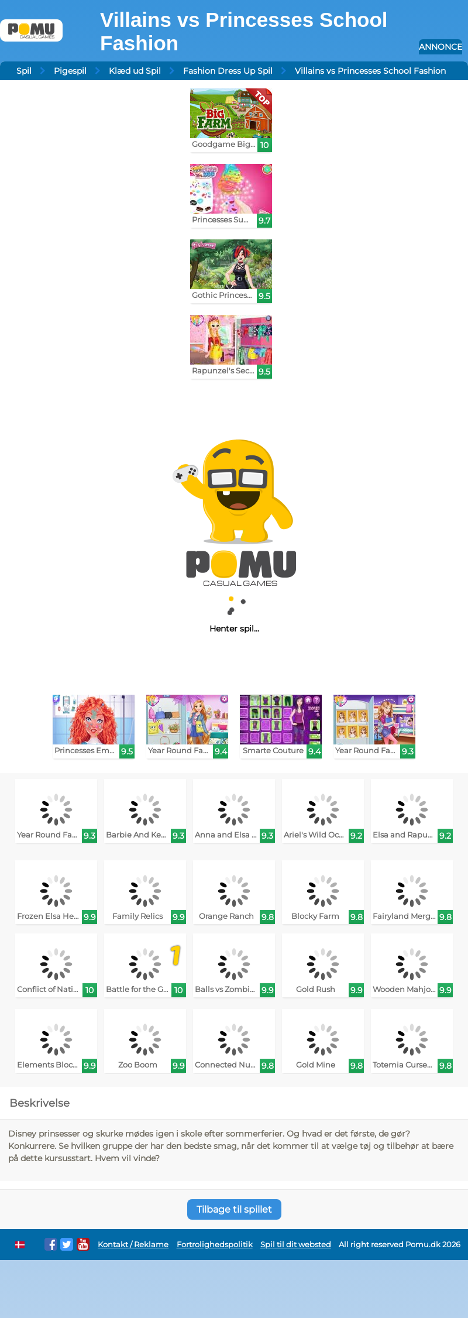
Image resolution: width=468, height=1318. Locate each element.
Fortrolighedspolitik (215, 1244)
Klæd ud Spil (135, 71)
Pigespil (70, 71)
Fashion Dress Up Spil (228, 71)
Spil (24, 71)
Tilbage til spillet (234, 1209)
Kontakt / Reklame (133, 1244)
